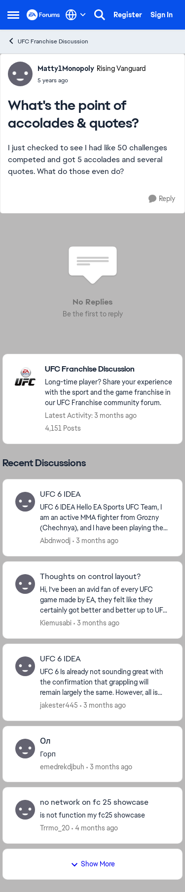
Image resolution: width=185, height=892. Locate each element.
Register (127, 14)
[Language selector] (75, 15)
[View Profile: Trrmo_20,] (25, 810)
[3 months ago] (95, 541)
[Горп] (105, 754)
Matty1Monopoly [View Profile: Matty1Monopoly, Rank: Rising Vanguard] (65, 68)
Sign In (161, 14)
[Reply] (162, 199)
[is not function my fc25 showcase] (105, 815)
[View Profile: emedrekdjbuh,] (25, 748)
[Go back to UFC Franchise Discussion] (108, 369)
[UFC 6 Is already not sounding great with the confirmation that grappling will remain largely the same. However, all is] (105, 682)
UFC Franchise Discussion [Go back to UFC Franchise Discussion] (47, 41)
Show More (93, 863)
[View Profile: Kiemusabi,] (25, 584)
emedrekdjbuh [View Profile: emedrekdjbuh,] (62, 766)
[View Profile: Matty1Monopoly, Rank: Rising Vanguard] (20, 74)
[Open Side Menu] (13, 14)
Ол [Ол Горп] (45, 741)
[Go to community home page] (43, 14)
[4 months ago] (95, 828)
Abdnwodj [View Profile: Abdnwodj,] (55, 540)
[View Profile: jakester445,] (25, 666)
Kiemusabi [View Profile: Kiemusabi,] (56, 622)
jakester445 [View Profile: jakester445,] (59, 705)
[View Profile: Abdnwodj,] (25, 502)
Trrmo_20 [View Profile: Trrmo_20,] (55, 827)
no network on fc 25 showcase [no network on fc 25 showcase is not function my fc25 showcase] (94, 802)
